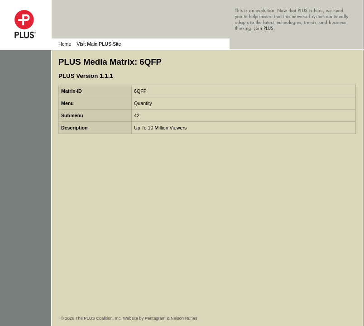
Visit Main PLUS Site (99, 44)
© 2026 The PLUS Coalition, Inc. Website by (103, 318)
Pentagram (155, 318)
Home (64, 44)
